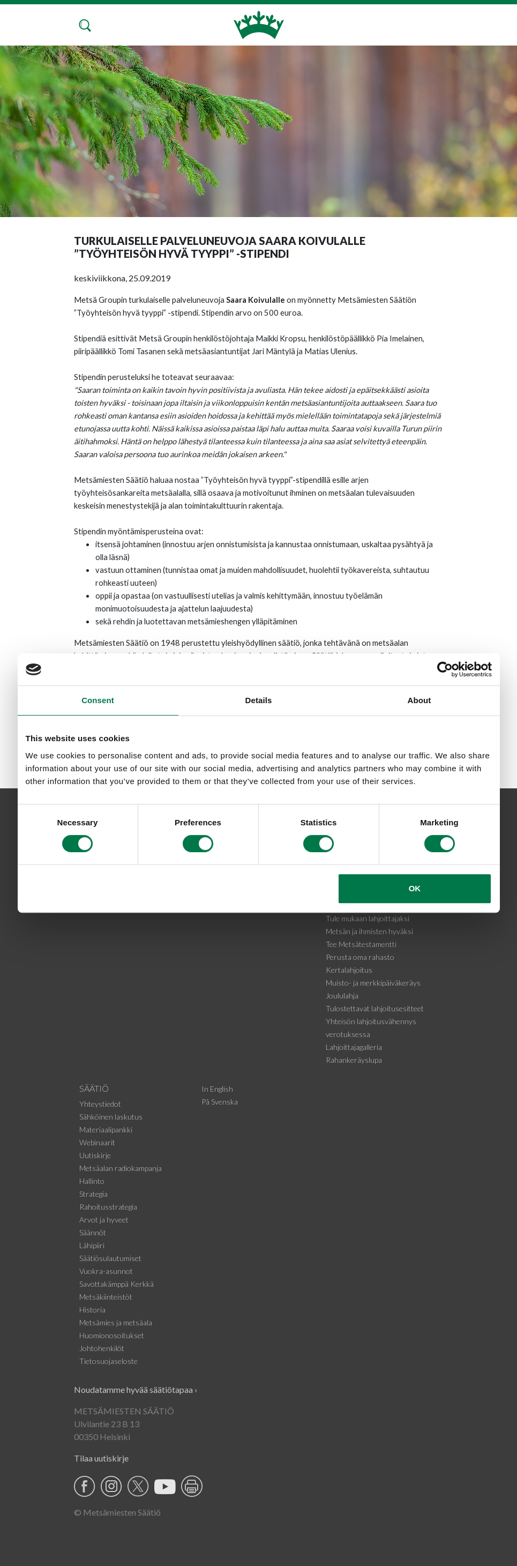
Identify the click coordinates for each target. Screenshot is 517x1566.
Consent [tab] (97, 700)
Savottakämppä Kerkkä (116, 1283)
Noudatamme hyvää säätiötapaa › (135, 1389)
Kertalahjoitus (349, 969)
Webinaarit (97, 1142)
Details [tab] (258, 700)
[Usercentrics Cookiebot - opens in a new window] (445, 669)
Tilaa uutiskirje (101, 1458)
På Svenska (219, 1101)
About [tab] (419, 700)
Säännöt (92, 1232)
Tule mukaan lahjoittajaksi (367, 918)
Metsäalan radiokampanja (120, 1168)
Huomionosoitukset (111, 1335)
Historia (92, 1309)
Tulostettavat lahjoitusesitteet (375, 1008)
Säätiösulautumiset (110, 1258)
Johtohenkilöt (101, 1348)
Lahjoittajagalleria (354, 1047)
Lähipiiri (91, 1245)
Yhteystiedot (100, 1103)
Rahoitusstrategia (108, 1206)
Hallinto (91, 1180)
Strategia (93, 1193)
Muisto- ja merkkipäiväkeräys (373, 982)
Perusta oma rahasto (360, 956)
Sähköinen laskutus (111, 1116)
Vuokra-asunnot (106, 1271)
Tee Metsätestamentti (361, 944)
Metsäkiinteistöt (105, 1296)
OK (415, 888)
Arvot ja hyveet (104, 1219)
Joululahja (342, 995)
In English (217, 1088)
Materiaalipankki (105, 1129)
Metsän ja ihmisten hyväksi (369, 931)
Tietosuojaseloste (108, 1361)
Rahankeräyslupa (354, 1059)
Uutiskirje (95, 1155)
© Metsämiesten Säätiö (117, 1512)
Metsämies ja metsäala (115, 1322)
